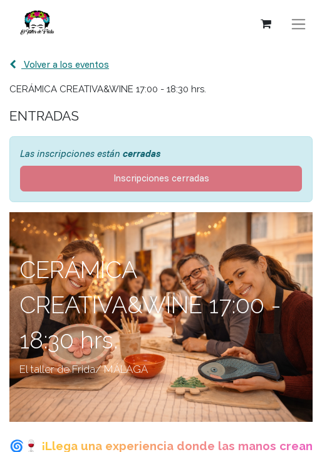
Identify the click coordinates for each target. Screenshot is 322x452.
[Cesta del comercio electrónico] (265, 24)
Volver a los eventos (59, 64)
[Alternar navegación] (298, 24)
